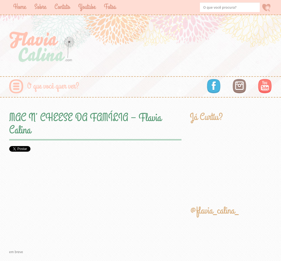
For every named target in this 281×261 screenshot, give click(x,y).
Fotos (110, 6)
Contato (62, 6)
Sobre (40, 6)
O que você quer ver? (53, 86)
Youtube (87, 6)
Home (19, 6)
